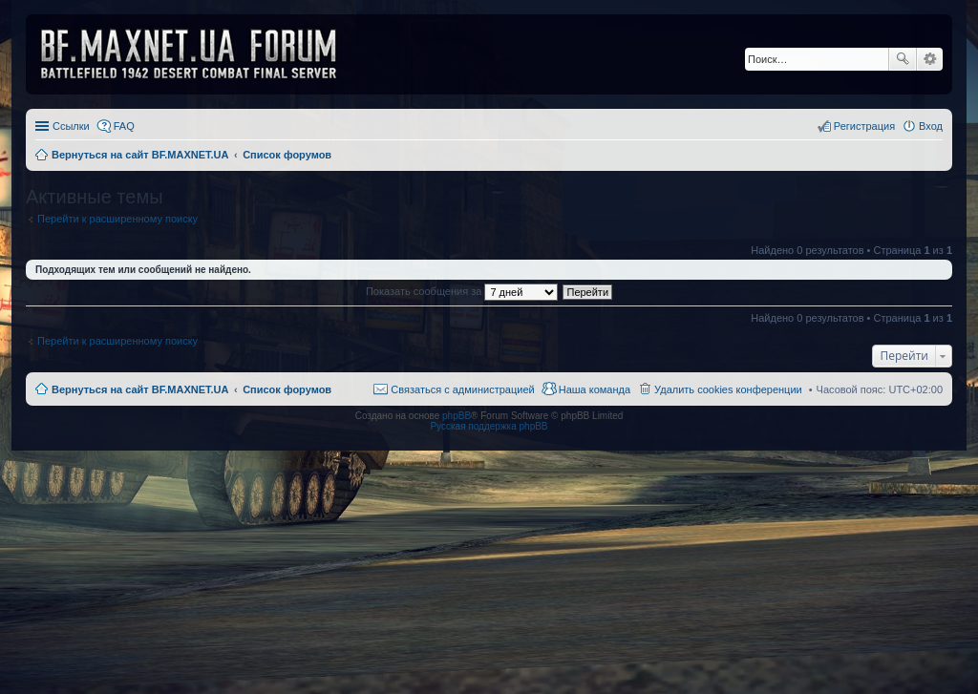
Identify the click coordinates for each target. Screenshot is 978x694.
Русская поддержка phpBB (488, 426)
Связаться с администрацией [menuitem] (462, 389)
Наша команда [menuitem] (594, 389)
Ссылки (71, 126)
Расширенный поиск (930, 59)
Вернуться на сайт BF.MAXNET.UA (140, 389)
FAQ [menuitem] (124, 126)
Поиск (902, 59)
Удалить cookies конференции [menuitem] (728, 389)
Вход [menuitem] (931, 126)
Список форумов (287, 389)
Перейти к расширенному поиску (117, 218)
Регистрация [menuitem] (864, 126)
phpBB (456, 415)
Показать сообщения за (462, 291)
